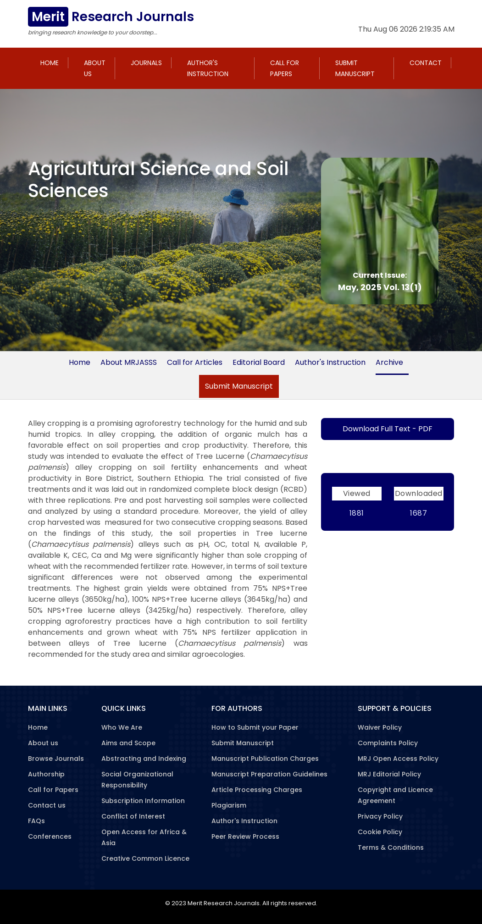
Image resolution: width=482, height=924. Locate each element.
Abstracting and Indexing (143, 758)
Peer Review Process (245, 836)
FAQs (36, 820)
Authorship (46, 774)
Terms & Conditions (391, 847)
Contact (426, 62)
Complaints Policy (388, 743)
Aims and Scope (128, 743)
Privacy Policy (380, 816)
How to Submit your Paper (255, 727)
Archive (389, 362)
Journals (146, 62)
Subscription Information (143, 800)
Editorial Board (259, 362)
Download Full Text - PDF (387, 429)
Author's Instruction (207, 68)
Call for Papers (284, 68)
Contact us (47, 805)
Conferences (50, 836)
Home (49, 62)
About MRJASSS (128, 362)
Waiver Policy (380, 727)
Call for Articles (194, 362)
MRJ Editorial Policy (389, 774)
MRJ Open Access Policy (398, 758)
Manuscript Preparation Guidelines (269, 774)
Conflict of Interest (133, 816)
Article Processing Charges (256, 789)
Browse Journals (56, 758)
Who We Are (121, 727)
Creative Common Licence (145, 858)
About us (94, 68)
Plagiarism (228, 805)
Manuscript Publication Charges (265, 758)
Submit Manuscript (355, 68)
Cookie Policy (380, 831)
